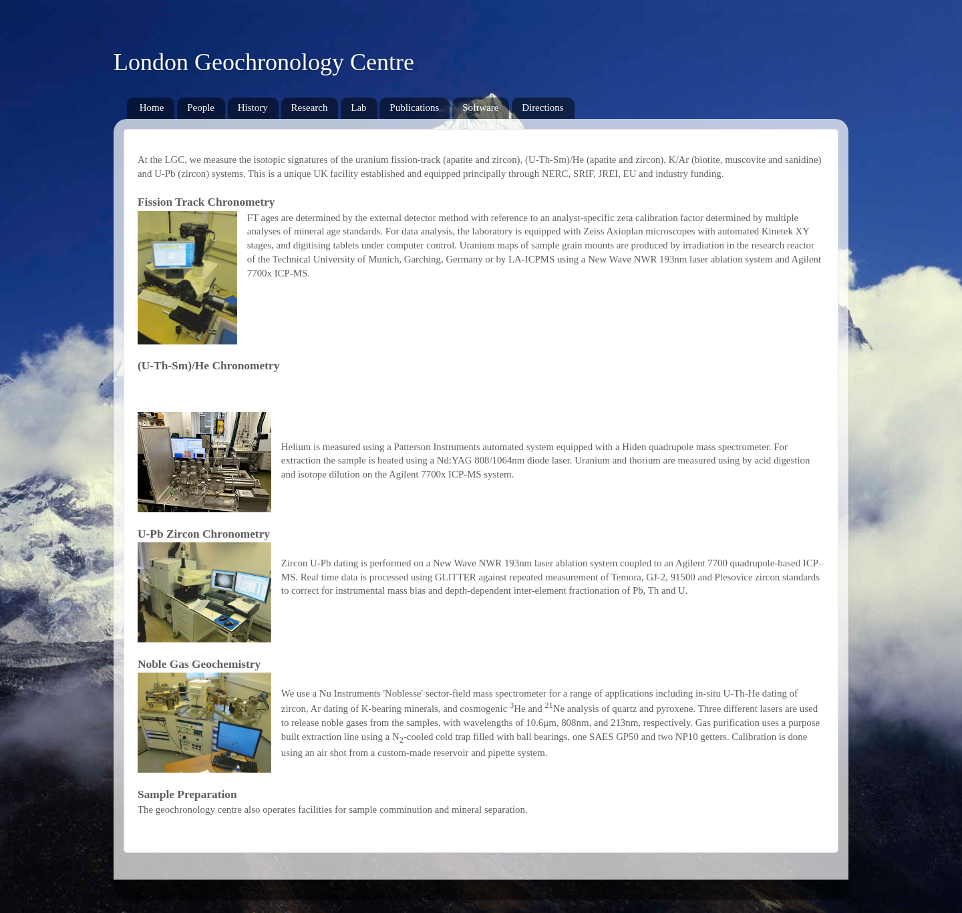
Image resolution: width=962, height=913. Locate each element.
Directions (542, 107)
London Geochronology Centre (264, 62)
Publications (414, 107)
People (200, 107)
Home (152, 107)
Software (480, 107)
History (253, 107)
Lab (358, 107)
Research (309, 107)
